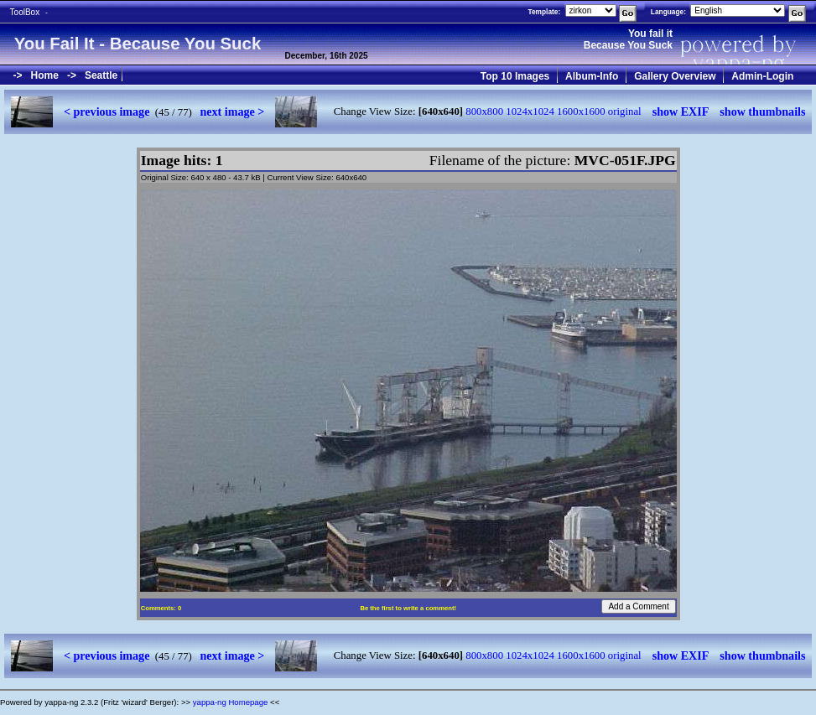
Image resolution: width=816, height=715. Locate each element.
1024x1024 (530, 111)
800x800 (484, 111)
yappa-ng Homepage (230, 702)
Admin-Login (762, 76)
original (625, 111)
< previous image (106, 111)
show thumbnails (762, 111)
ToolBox (25, 12)
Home (45, 75)
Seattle (101, 75)
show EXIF (680, 111)
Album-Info (591, 76)
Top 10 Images (515, 76)
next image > (232, 111)
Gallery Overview (674, 76)
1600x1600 (581, 111)
